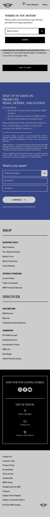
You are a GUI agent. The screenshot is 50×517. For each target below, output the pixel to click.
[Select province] (25, 31)
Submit (25, 40)
